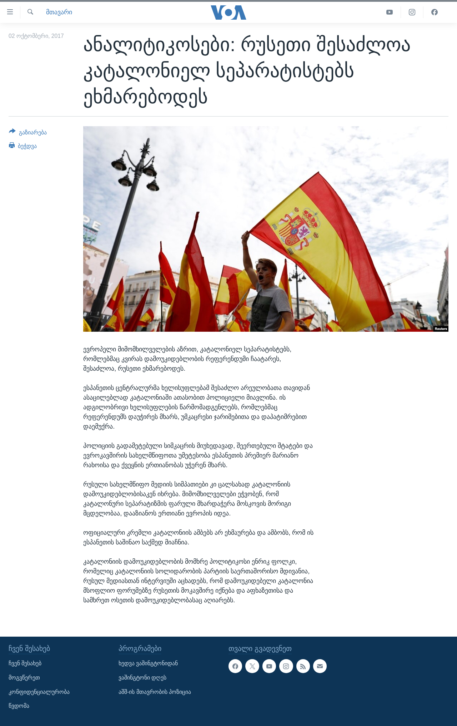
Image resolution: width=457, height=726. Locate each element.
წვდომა (19, 706)
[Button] (28, 133)
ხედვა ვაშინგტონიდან (148, 663)
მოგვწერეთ (24, 678)
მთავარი (59, 12)
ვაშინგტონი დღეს (142, 678)
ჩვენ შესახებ (25, 663)
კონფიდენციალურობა (39, 692)
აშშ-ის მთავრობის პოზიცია (155, 692)
